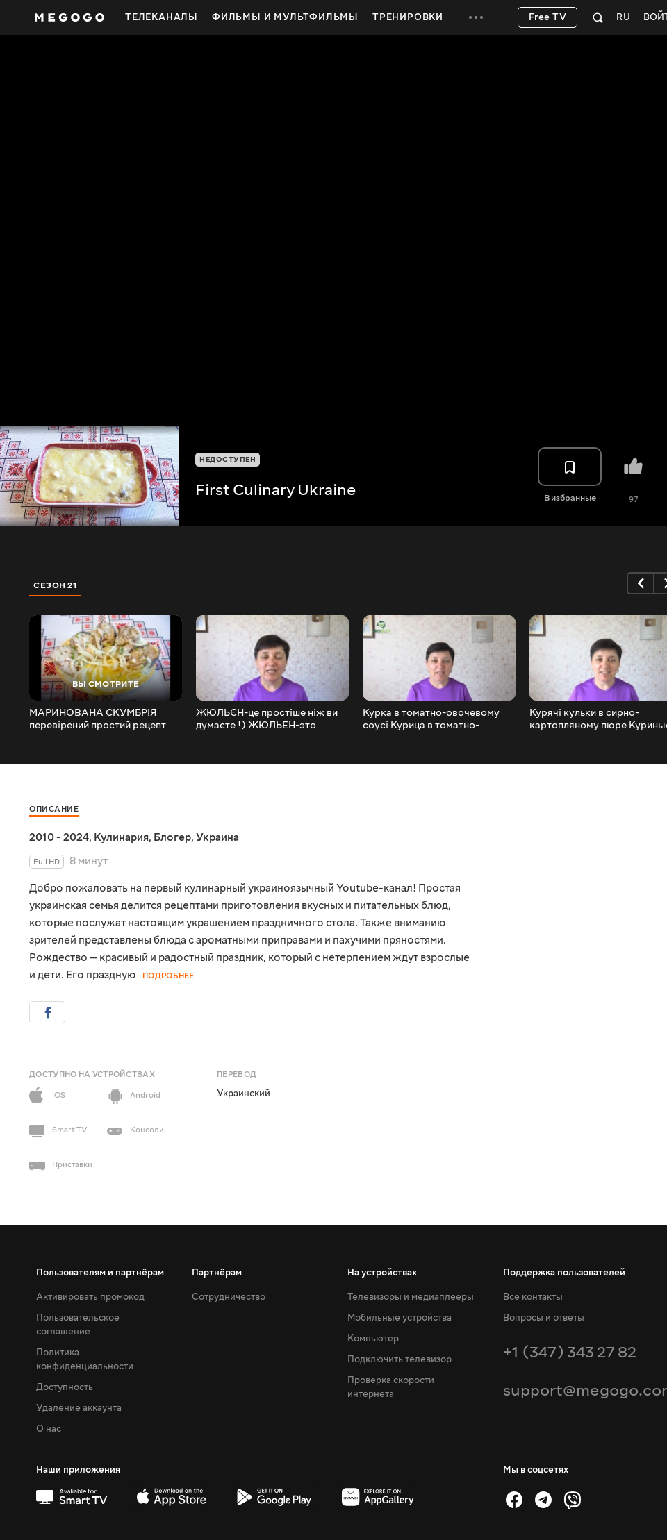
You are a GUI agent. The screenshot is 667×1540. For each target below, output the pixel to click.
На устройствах (382, 1272)
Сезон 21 (55, 585)
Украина (217, 837)
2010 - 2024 (59, 837)
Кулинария (121, 837)
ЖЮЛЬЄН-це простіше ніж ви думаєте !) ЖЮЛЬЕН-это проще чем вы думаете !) (267, 719)
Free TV (548, 17)
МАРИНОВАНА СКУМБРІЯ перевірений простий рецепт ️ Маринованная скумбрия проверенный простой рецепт (100, 719)
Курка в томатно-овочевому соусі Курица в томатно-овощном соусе (431, 719)
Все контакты (533, 1297)
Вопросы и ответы (543, 1318)
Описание (54, 809)
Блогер (172, 837)
